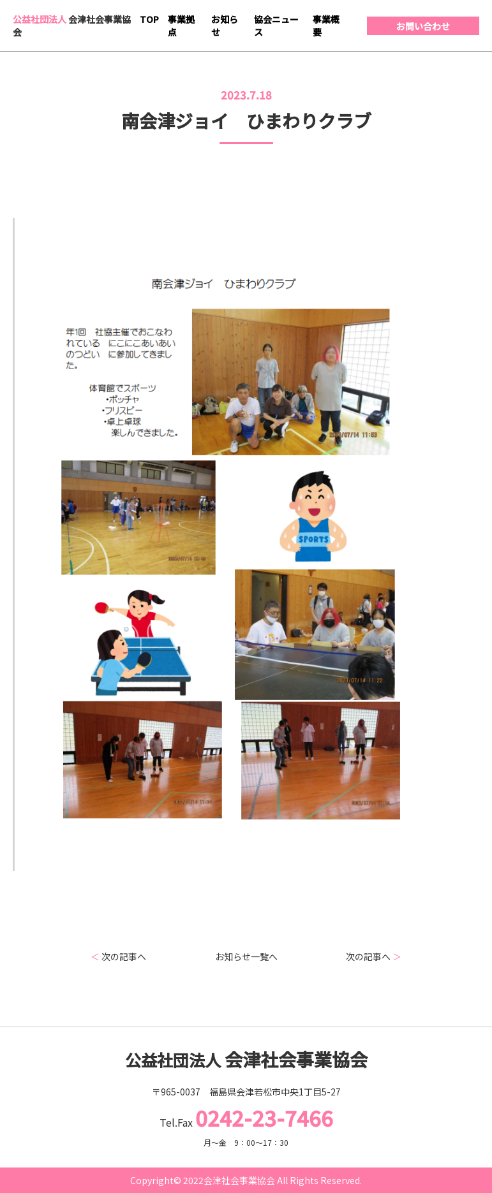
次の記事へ (118, 956)
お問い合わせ (423, 26)
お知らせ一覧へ (246, 956)
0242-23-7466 (264, 1117)
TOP (149, 19)
